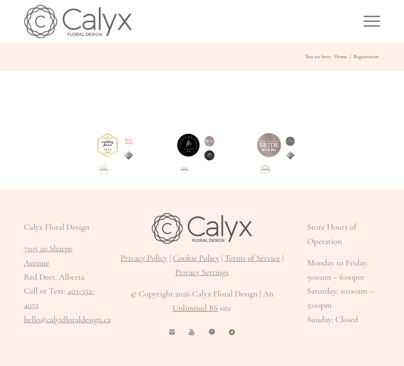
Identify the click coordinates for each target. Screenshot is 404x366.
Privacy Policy (144, 258)
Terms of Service (252, 258)
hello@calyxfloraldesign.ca (67, 319)
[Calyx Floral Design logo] (78, 21)
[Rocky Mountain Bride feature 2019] (290, 155)
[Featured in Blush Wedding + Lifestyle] (128, 141)
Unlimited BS (194, 308)
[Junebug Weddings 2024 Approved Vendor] (188, 145)
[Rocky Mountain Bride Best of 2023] (269, 145)
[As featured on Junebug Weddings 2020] (103, 169)
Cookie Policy (196, 258)
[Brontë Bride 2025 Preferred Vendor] (209, 155)
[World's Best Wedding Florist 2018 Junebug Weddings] (107, 145)
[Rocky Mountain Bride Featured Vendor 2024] (209, 141)
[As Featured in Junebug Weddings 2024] (184, 169)
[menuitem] (367, 21)
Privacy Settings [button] (201, 272)
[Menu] (367, 21)
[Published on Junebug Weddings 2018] (265, 169)
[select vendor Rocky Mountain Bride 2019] (128, 155)
